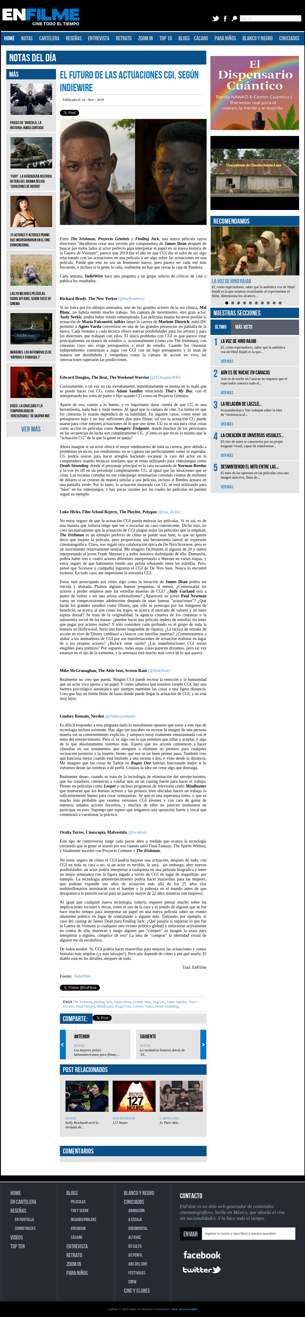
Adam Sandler (176, 1002)
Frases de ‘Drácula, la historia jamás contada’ (31, 120)
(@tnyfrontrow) (131, 298)
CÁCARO (201, 38)
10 (280, 302)
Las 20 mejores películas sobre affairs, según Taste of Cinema (31, 294)
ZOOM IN (145, 38)
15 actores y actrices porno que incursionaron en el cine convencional (31, 236)
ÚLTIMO (220, 327)
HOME (9, 38)
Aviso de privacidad (184, 1309)
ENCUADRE (78, 1228)
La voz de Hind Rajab (231, 281)
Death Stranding (166, 1006)
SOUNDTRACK (124, 1118)
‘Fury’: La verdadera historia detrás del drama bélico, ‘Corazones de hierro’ (31, 177)
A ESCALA (135, 1220)
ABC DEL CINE (137, 1264)
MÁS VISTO (243, 327)
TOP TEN (17, 1246)
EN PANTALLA (24, 1220)
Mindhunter (105, 1006)
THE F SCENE (80, 1211)
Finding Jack (102, 1002)
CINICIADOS (289, 38)
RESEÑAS (74, 38)
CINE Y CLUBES (137, 1290)
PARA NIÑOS (225, 38)
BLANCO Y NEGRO (257, 38)
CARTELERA (49, 38)
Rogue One (122, 1006)
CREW (132, 1282)
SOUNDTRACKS (25, 1228)
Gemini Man (141, 1002)
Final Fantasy (85, 1006)
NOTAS (27, 38)
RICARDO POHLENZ (83, 1220)
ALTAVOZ (134, 1237)
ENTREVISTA (98, 38)
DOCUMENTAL (138, 1228)
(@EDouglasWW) (165, 377)
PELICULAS (78, 1202)
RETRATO (124, 38)
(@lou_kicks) (169, 512)
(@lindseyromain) (120, 716)
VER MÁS (31, 429)
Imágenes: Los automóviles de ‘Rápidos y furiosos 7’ (31, 350)
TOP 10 (165, 38)
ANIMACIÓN (136, 1211)
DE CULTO (134, 1246)
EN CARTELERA (23, 1202)
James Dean (122, 1002)
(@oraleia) (137, 832)
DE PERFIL (135, 1255)
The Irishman (82, 1002)
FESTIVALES (136, 1273)
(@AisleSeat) (159, 670)
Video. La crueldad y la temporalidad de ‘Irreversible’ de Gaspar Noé (31, 406)
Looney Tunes (142, 1006)
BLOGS (184, 38)
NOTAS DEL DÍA (32, 58)
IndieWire (82, 976)
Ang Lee (158, 1002)
